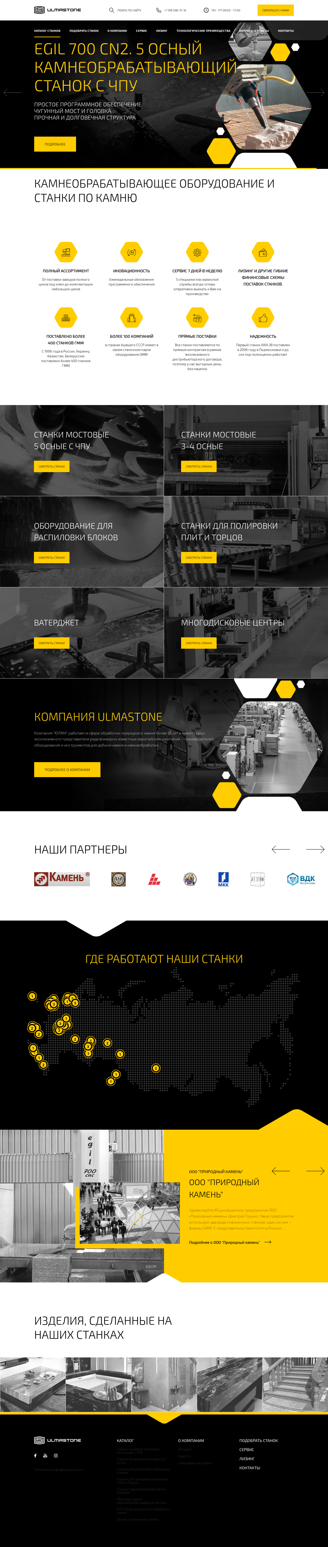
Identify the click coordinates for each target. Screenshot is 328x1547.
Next (315, 92)
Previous (12, 92)
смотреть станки (52, 466)
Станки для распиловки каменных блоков (143, 1470)
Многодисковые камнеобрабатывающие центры (141, 1500)
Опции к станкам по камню (138, 1519)
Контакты (286, 30)
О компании (117, 30)
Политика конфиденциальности (59, 1469)
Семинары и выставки (195, 1463)
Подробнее (224, 1242)
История (184, 1449)
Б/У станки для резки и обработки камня (143, 1510)
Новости (184, 1456)
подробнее (55, 144)
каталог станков (47, 30)
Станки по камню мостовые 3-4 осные (141, 1460)
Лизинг (161, 30)
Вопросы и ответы (254, 30)
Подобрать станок (84, 30)
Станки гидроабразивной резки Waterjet (141, 1490)
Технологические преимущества (203, 30)
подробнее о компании (67, 769)
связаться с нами (275, 10)
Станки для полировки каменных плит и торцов (142, 1480)
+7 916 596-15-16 (175, 10)
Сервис (141, 30)
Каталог (125, 1440)
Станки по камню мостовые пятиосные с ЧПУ (138, 1450)
